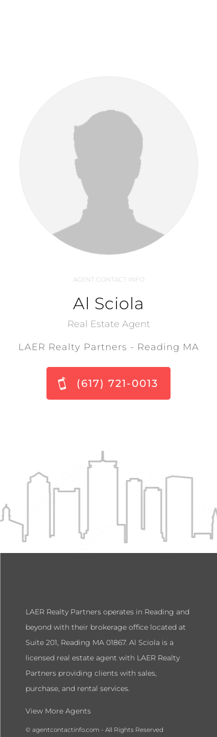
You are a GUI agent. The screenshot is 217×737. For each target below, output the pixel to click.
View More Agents (58, 711)
